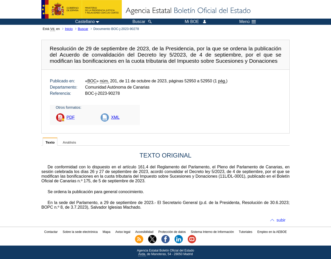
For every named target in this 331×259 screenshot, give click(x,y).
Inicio (69, 29)
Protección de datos (172, 232)
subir (280, 220)
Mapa (106, 232)
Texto (50, 142)
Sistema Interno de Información (212, 232)
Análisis (69, 142)
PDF (70, 117)
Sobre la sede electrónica (80, 232)
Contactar (51, 232)
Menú (247, 22)
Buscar (83, 29)
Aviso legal (122, 232)
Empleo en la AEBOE (272, 232)
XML (115, 117)
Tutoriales (245, 232)
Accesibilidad (144, 232)
